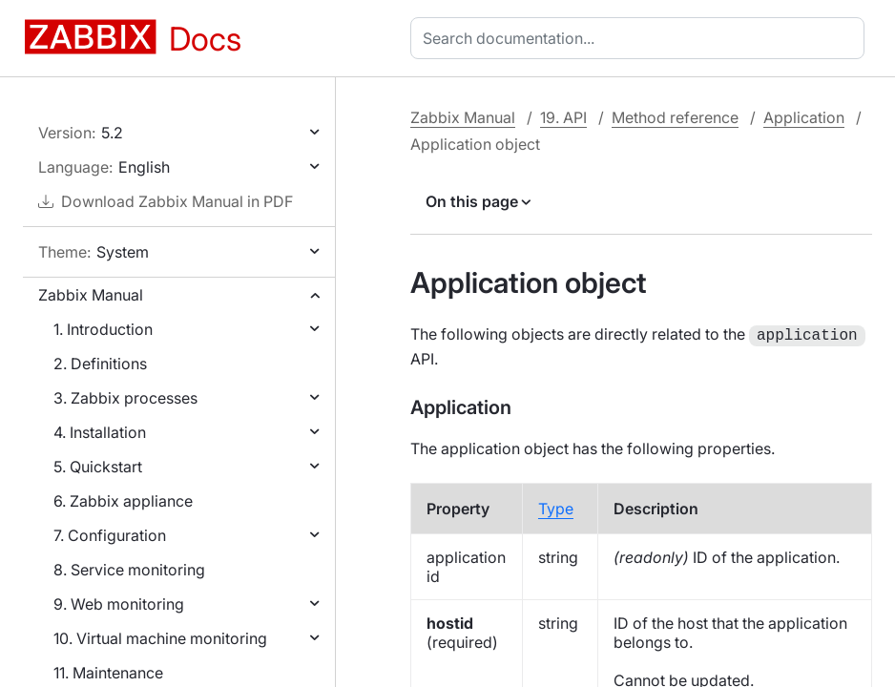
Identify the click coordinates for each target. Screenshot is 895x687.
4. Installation (99, 432)
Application (803, 117)
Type (555, 506)
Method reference (675, 117)
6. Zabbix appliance (123, 500)
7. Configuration (109, 535)
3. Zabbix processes (125, 397)
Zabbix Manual (90, 294)
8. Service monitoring (129, 569)
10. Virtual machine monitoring (160, 638)
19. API (563, 117)
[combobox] (641, 38)
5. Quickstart (97, 466)
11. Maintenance (108, 672)
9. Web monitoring (118, 604)
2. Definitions (100, 363)
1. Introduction (103, 329)
